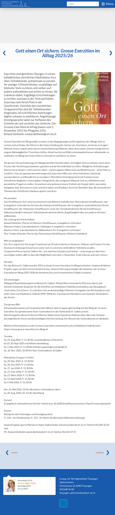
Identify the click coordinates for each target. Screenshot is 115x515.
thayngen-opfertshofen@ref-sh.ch (77, 492)
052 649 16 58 (67, 489)
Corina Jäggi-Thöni (27, 483)
